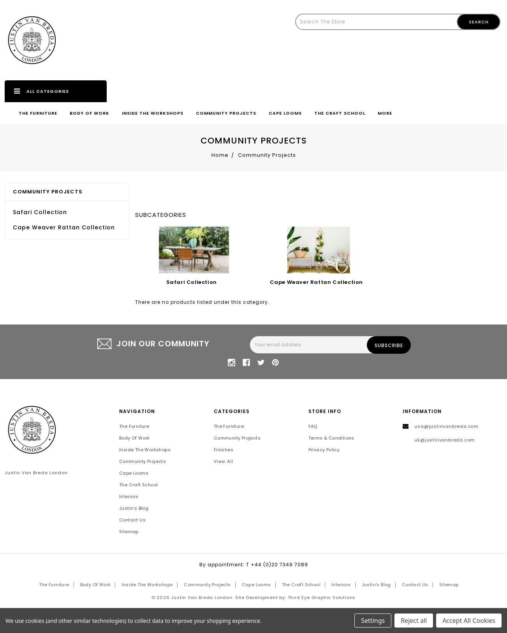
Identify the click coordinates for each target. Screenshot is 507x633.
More (385, 113)
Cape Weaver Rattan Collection (64, 227)
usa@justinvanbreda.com (446, 426)
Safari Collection (40, 212)
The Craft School (339, 113)
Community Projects (226, 113)
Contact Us (132, 520)
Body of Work (89, 113)
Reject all (414, 620)
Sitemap (129, 531)
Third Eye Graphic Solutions (322, 597)
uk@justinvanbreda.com (444, 440)
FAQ (312, 426)
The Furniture (38, 113)
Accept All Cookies (468, 620)
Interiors (129, 496)
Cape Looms (285, 113)
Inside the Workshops (152, 113)
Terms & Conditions (331, 438)
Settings (373, 620)
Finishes (223, 450)
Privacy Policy (324, 450)
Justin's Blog (133, 508)
